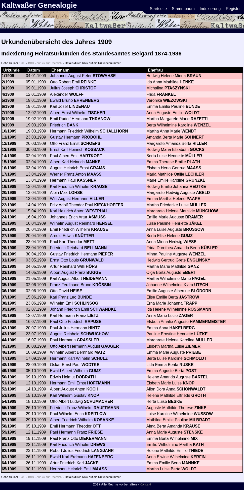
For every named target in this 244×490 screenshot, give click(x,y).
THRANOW (99, 119)
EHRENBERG (87, 100)
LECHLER (195, 174)
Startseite (158, 9)
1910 (31, 62)
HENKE (187, 82)
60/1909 (9, 438)
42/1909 (9, 328)
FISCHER (96, 113)
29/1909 (9, 248)
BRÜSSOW (194, 229)
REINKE (88, 82)
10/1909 (9, 131)
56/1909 (9, 414)
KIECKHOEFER (108, 205)
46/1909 (9, 352)
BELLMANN (95, 248)
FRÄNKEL (166, 94)
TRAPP (190, 303)
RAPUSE (93, 321)
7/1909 (8, 113)
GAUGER (110, 346)
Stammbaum (183, 9)
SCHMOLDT (195, 358)
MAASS (194, 168)
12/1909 (9, 143)
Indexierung (210, 9)
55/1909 (9, 408)
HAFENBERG (100, 457)
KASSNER (86, 180)
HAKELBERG (182, 328)
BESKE (175, 401)
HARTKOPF (90, 156)
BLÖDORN (201, 291)
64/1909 (9, 463)
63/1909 (9, 457)
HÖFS (91, 266)
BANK (72, 125)
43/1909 (9, 334)
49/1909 (9, 371)
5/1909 (8, 100)
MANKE (93, 162)
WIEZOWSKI (175, 100)
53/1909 (9, 395)
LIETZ (92, 315)
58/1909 (9, 426)
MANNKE (190, 463)
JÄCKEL (93, 463)
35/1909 (9, 285)
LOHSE (76, 192)
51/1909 (9, 383)
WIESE (189, 242)
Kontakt (145, 484)
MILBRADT (200, 420)
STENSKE (193, 432)
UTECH (201, 285)
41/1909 (9, 321)
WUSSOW (203, 414)
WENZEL (202, 125)
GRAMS (97, 168)
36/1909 (9, 291)
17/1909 (9, 174)
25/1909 (9, 223)
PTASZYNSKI (177, 88)
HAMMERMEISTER (208, 321)
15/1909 (9, 162)
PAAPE (193, 199)
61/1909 (9, 444)
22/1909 (9, 205)
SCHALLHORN (114, 131)
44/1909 (9, 340)
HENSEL (104, 223)
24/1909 (9, 217)
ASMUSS (97, 217)
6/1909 (8, 106)
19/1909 (9, 186)
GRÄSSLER (88, 340)
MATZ (100, 352)
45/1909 (9, 346)
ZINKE (200, 408)
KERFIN (198, 457)
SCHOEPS (90, 143)
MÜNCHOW (207, 211)
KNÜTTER (84, 236)
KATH (198, 444)
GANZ (193, 266)
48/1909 (9, 365)
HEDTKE (197, 186)
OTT (97, 426)
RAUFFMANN (106, 408)
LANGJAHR (102, 450)
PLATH (193, 162)
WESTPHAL (97, 211)
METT (89, 242)
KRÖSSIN (102, 285)
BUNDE (193, 106)
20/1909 (9, 192)
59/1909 (9, 432)
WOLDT (192, 113)
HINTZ (94, 328)
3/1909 (8, 88)
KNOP (188, 383)
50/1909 (9, 377)
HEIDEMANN (95, 278)
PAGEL (199, 278)
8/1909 (8, 119)
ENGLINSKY (198, 260)
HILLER (199, 143)
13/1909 (9, 149)
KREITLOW (95, 414)
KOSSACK (95, 149)
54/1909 (9, 401)
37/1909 (9, 297)
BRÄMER (194, 217)
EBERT (189, 272)
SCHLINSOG (86, 303)
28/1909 (9, 242)
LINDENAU (79, 106)
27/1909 (9, 236)
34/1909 (9, 278)
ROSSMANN (199, 309)
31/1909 (9, 260)
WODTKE (90, 365)
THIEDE (196, 450)
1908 (22, 62)
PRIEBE (193, 352)
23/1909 (9, 211)
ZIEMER (192, 346)
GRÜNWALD (92, 260)
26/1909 (9, 229)
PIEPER (105, 254)
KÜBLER (209, 248)
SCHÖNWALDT (191, 389)
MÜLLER (193, 156)
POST (190, 371)
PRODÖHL (92, 137)
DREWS (98, 444)
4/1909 (8, 94)
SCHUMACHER (98, 401)
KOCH (92, 389)
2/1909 (8, 82)
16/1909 (9, 168)
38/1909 (9, 303)
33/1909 (9, 272)
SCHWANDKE (103, 309)
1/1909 (8, 76)
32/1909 (9, 266)
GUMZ (187, 236)
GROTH (198, 395)
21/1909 (9, 199)
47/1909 (9, 358)
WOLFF (76, 94)
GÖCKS (197, 149)
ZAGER (186, 315)
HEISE (76, 291)
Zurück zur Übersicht (49, 62)
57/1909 (9, 420)
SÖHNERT (194, 137)
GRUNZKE (195, 180)
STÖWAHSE (104, 76)
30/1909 (9, 254)
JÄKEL (195, 223)
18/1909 (9, 180)
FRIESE (95, 432)
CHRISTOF (85, 88)
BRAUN (194, 76)
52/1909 (9, 389)
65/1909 (9, 469)
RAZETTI (199, 119)
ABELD (203, 192)
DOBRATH (86, 377)
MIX (194, 438)
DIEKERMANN (92, 438)
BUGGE (94, 272)
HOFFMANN (98, 383)
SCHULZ (99, 358)
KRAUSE (99, 186)
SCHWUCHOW (94, 334)
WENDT (188, 131)
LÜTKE (201, 334)
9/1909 (8, 125)
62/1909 (9, 450)
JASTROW (189, 297)
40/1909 (9, 315)
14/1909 (9, 156)
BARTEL (200, 377)
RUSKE (186, 365)
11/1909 (9, 137)
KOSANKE (104, 420)
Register (233, 9)
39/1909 (9, 309)
